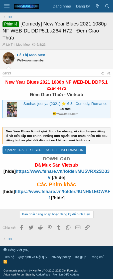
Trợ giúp (80, 257)
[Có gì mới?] (97, 6)
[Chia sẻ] (102, 73)
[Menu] (7, 6)
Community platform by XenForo (41, 270)
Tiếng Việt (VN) (17, 250)
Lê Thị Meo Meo (18, 44)
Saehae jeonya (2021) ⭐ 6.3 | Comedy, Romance (65, 103)
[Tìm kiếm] (107, 6)
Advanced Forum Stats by (41, 274)
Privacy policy (61, 257)
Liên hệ (9, 257)
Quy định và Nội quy (32, 257)
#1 (108, 73)
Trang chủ (97, 257)
